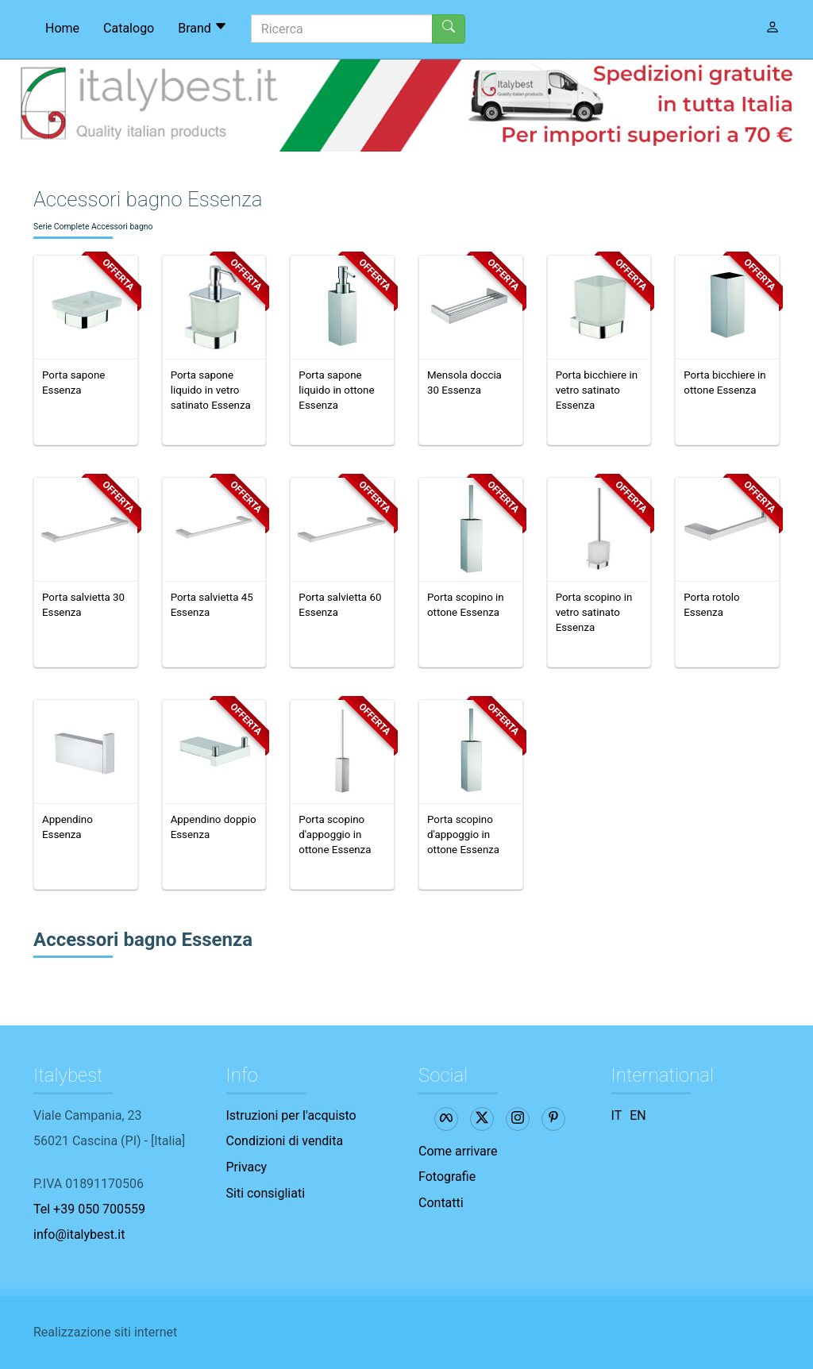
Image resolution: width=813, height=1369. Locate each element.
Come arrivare (458, 1151)
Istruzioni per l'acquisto (291, 1115)
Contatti (441, 1202)
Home (62, 28)
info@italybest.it (79, 1234)
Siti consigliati (266, 1193)
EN (638, 1115)
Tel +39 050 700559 (89, 1209)
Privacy (247, 1167)
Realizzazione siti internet (105, 1332)
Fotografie (447, 1176)
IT (616, 1115)
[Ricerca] (342, 28)
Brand (202, 28)
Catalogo (128, 28)
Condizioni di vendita (285, 1140)
